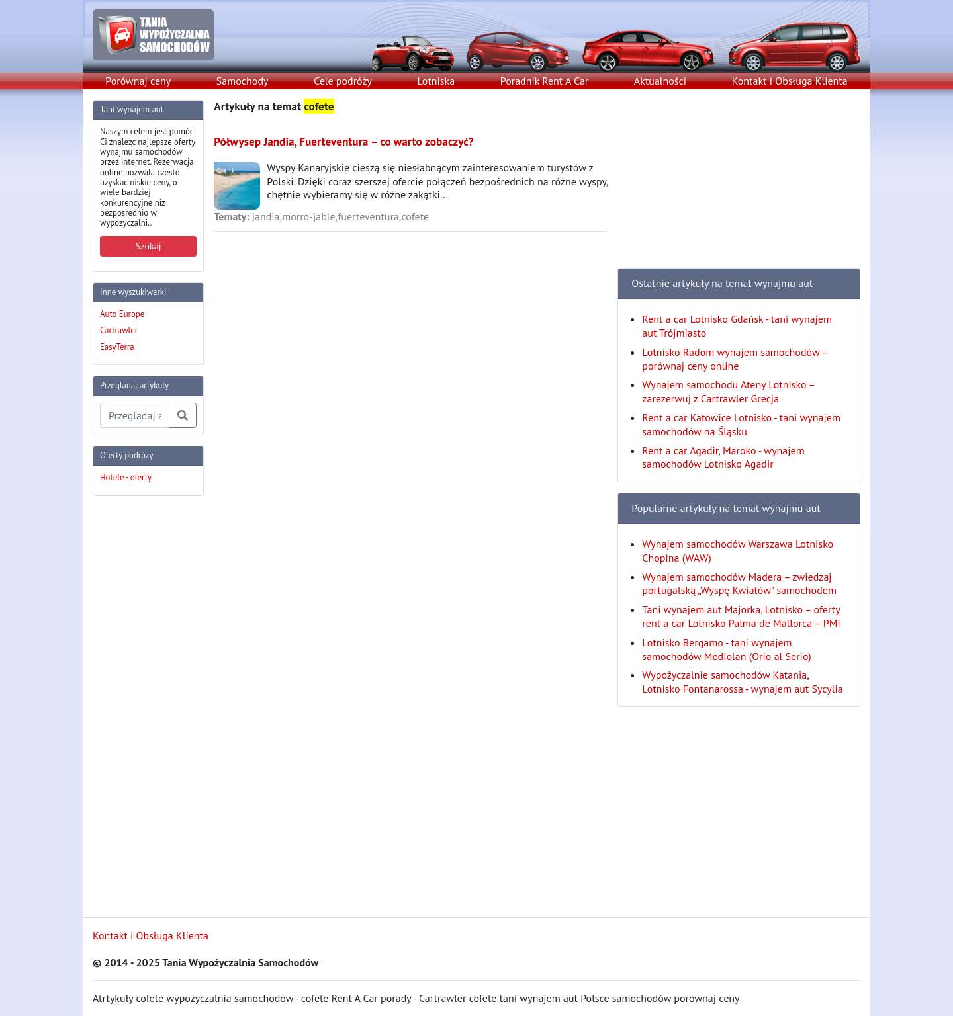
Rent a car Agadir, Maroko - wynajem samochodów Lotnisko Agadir (723, 457)
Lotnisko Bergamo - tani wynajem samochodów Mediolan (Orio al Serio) (726, 649)
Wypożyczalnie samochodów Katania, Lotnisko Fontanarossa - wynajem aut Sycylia (742, 681)
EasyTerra (117, 347)
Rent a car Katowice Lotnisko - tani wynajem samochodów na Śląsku (741, 424)
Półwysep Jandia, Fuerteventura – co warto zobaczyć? (343, 141)
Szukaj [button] (148, 246)
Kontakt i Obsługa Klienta (790, 80)
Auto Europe (122, 313)
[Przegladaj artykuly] (134, 415)
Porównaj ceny (138, 80)
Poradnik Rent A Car (544, 80)
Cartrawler (119, 330)
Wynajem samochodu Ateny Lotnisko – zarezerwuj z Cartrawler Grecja (728, 391)
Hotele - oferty (126, 477)
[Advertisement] (146, 705)
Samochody (242, 80)
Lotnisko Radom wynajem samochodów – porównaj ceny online (734, 358)
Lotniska (436, 80)
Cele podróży (343, 80)
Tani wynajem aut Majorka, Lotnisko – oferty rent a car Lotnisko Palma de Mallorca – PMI (741, 616)
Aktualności (660, 80)
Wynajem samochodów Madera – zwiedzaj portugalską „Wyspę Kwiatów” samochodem (739, 583)
